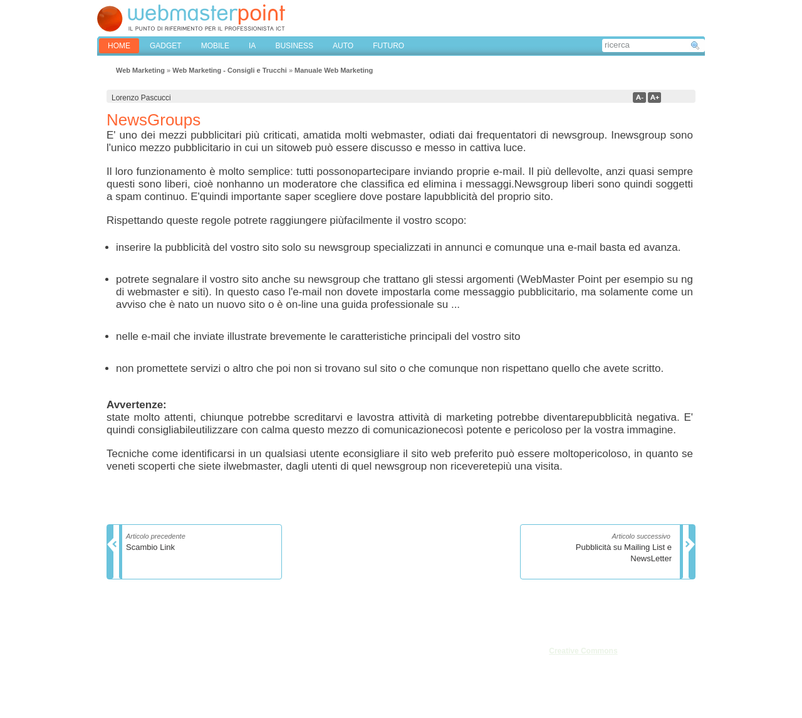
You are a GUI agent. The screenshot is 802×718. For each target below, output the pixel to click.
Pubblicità (124, 677)
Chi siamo (125, 650)
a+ (654, 97)
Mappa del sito (198, 677)
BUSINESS (294, 45)
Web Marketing (140, 70)
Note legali (191, 650)
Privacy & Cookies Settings (219, 691)
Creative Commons (583, 651)
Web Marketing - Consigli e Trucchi (229, 70)
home (119, 45)
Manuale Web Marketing (333, 70)
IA (252, 45)
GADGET (166, 45)
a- (639, 97)
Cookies (121, 691)
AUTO (343, 45)
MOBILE (215, 45)
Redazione (126, 664)
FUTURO (388, 45)
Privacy (186, 664)
